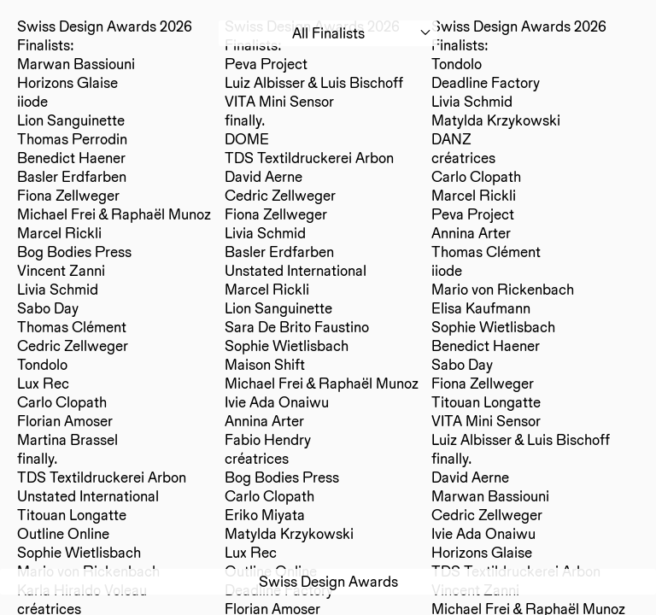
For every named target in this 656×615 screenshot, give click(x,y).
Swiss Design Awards (328, 581)
